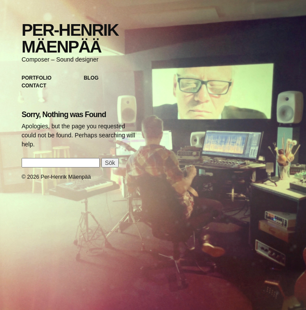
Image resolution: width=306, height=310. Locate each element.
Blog (91, 78)
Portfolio (36, 78)
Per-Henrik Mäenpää (70, 38)
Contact (34, 86)
